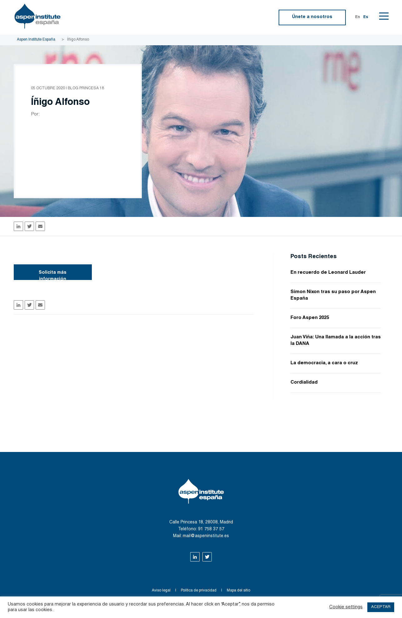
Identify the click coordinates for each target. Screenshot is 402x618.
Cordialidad (304, 382)
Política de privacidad (198, 590)
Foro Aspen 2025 (309, 318)
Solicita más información (53, 275)
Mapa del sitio (238, 590)
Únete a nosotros (312, 17)
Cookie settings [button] (346, 607)
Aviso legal (161, 590)
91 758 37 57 (211, 529)
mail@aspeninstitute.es (206, 536)
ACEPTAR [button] (380, 607)
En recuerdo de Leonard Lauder (328, 272)
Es (365, 17)
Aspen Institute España (36, 40)
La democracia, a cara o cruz (324, 363)
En (357, 17)
